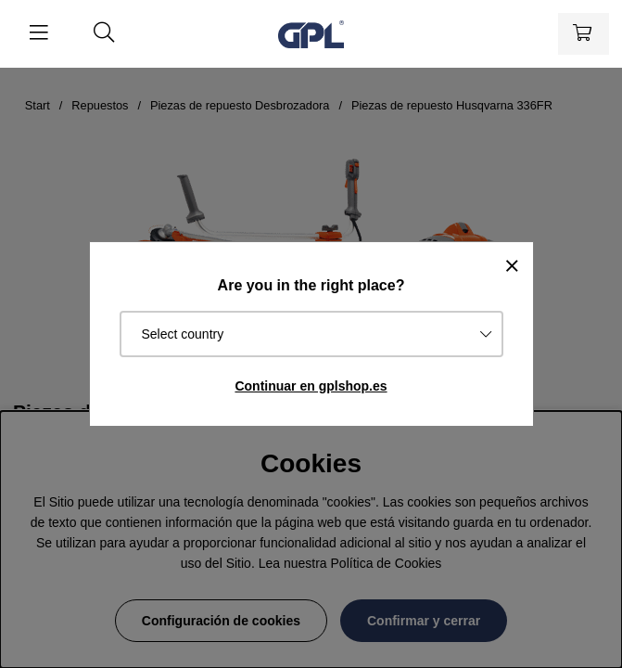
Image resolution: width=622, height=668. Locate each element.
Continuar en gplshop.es (311, 386)
